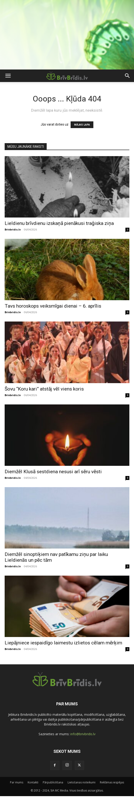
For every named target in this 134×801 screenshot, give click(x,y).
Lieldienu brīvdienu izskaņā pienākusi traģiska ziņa (59, 223)
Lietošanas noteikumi (81, 782)
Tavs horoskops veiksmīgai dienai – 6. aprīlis (53, 306)
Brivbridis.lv (13, 229)
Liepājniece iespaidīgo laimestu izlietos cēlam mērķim (63, 643)
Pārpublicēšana (53, 782)
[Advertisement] (67, 34)
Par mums (16, 782)
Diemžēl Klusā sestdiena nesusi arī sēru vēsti (53, 471)
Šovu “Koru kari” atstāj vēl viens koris (44, 389)
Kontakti (33, 782)
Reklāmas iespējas (112, 782)
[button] (7, 75)
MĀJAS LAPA (82, 124)
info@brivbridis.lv (82, 734)
